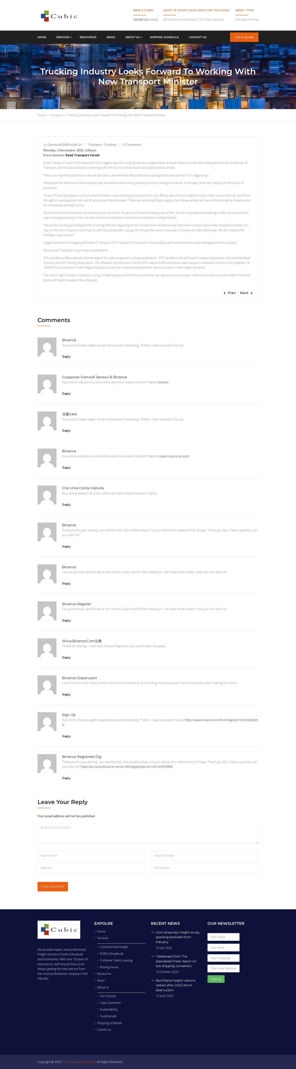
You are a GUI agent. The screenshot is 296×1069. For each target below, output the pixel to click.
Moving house (109, 967)
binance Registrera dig (81, 757)
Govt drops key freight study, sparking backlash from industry (178, 937)
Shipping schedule (164, 37)
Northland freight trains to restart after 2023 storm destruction (176, 985)
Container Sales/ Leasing (116, 960)
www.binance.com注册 (82, 641)
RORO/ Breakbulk (111, 954)
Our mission (108, 996)
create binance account (173, 456)
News (111, 37)
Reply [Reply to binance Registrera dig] (66, 778)
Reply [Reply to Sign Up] (66, 736)
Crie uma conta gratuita (83, 488)
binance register (76, 604)
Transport (94, 145)
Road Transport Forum (83, 155)
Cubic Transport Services (78, 1062)
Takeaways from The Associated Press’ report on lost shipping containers (176, 961)
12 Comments (131, 145)
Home (42, 37)
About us (132, 37)
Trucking (109, 145)
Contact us (198, 37)
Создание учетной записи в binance (94, 377)
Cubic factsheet (110, 1003)
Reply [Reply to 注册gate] (66, 430)
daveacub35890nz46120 (64, 145)
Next (246, 293)
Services (62, 37)
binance (69, 340)
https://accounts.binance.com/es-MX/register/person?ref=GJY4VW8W (127, 767)
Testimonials (108, 1016)
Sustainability (108, 1009)
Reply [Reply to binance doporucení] (66, 694)
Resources (88, 37)
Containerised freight (114, 947)
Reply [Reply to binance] (66, 356)
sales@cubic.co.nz (145, 19)
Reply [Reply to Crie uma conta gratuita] (66, 504)
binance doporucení (79, 678)
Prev (230, 293)
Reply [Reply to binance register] (66, 620)
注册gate (69, 414)
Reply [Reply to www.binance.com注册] (66, 657)
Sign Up (69, 715)
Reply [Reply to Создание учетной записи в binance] (66, 393)
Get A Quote (244, 37)
